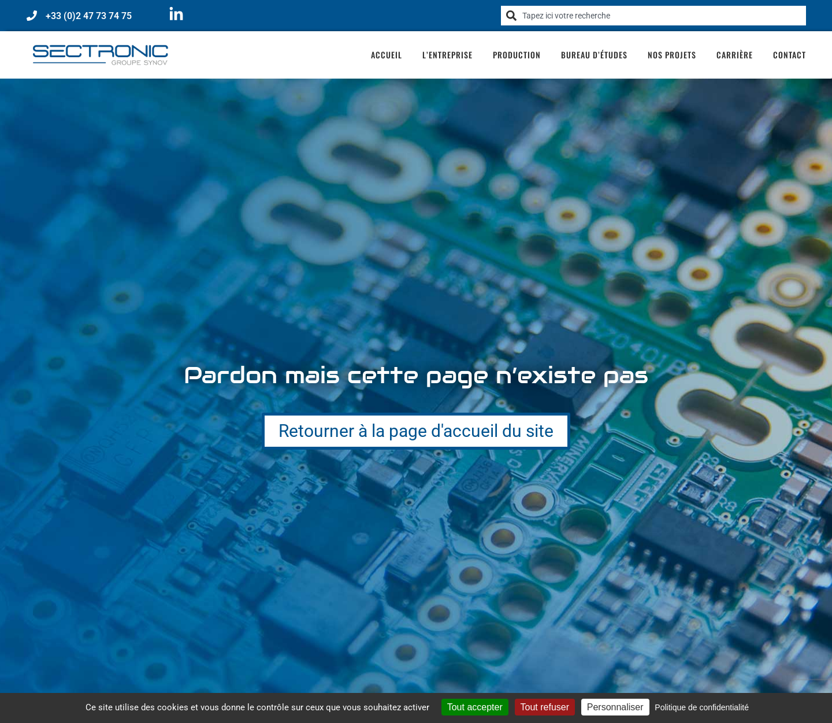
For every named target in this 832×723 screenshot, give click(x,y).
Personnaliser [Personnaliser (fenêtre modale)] (615, 707)
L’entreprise (447, 55)
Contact (789, 55)
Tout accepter (475, 707)
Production (517, 55)
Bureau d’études (594, 55)
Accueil (386, 55)
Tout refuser (545, 707)
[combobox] (653, 15)
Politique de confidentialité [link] (702, 707)
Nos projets (672, 55)
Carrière (734, 55)
